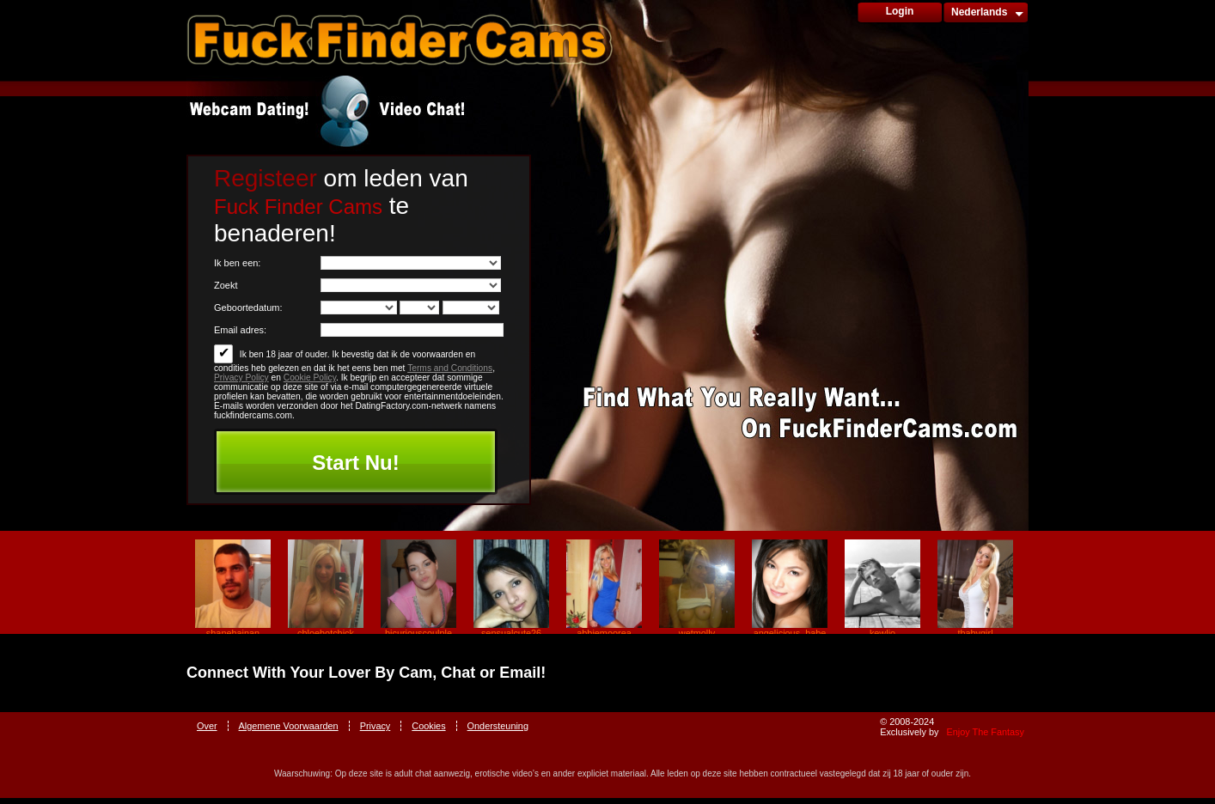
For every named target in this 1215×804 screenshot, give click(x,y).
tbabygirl (974, 633)
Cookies (428, 726)
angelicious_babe (790, 633)
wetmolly (697, 633)
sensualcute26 (511, 633)
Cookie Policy (310, 377)
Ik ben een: (237, 263)
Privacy (375, 726)
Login (900, 11)
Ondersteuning (497, 726)
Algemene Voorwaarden (289, 726)
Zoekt (226, 285)
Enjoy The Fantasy (985, 732)
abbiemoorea (604, 633)
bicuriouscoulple (418, 633)
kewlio (882, 633)
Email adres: (240, 330)
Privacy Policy (241, 377)
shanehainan (232, 633)
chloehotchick (325, 633)
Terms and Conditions (449, 368)
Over (207, 726)
